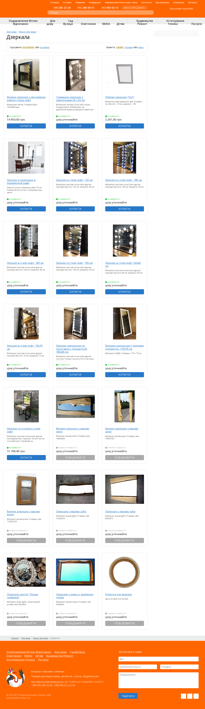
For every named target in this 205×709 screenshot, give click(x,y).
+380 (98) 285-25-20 (41, 684)
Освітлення (13, 656)
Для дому (11, 31)
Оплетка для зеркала (121, 594)
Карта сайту (197, 638)
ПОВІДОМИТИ (77, 457)
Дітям (39, 656)
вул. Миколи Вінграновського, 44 (49, 681)
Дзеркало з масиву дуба (74, 511)
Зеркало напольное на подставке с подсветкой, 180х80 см (74, 349)
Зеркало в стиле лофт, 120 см (75, 181)
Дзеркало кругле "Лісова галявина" (25, 596)
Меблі (28, 656)
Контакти (146, 2)
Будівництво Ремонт (59, 656)
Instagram (189, 696)
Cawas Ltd (25, 697)
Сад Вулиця (77, 652)
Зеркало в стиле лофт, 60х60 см (126, 264)
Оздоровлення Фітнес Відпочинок (28, 652)
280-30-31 (86, 7)
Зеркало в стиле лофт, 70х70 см (27, 347)
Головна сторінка (7, 638)
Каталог (67, 2)
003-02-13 (110, 7)
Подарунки (95, 2)
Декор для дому (27, 31)
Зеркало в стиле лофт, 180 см (124, 181)
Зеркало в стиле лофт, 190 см (75, 264)
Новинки (80, 2)
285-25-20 (61, 7)
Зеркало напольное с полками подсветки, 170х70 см (125, 349)
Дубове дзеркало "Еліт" (122, 97)
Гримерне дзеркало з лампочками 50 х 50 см (73, 98)
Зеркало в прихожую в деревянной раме (24, 181)
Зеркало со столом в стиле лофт (26, 430)
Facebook (183, 696)
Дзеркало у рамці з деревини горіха (71, 596)
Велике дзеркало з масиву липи (75, 430)
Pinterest (196, 696)
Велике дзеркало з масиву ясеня (26, 513)
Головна (54, 2)
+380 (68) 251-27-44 (64, 684)
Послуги (192, 2)
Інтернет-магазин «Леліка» (23, 14)
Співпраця (178, 2)
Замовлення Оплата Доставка (121, 2)
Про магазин (162, 2)
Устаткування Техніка (20, 659)
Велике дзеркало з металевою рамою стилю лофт (26, 100)
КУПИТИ (28, 126)
